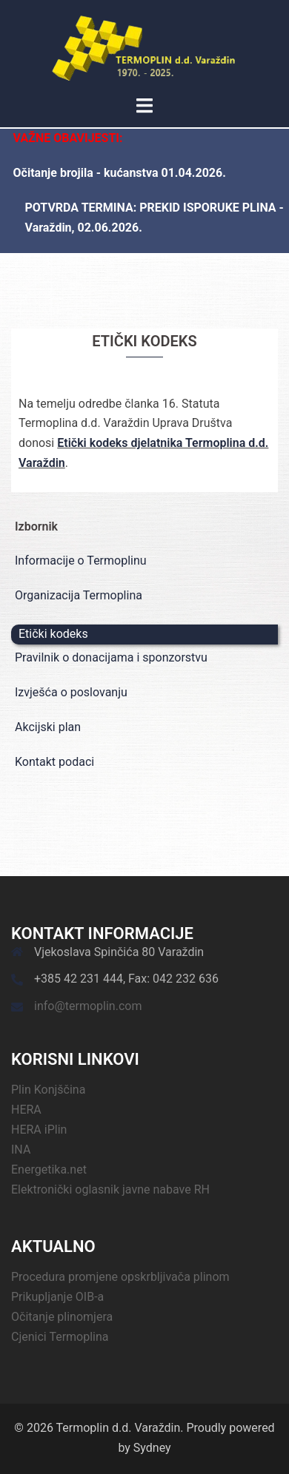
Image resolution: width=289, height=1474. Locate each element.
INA (20, 1149)
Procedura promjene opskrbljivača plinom (120, 1277)
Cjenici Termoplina (60, 1337)
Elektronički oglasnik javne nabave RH (110, 1189)
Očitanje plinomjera (62, 1317)
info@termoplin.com (88, 1006)
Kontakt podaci (54, 762)
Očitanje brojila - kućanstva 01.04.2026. (119, 173)
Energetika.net (49, 1169)
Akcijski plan (48, 727)
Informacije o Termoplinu (81, 560)
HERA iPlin (39, 1130)
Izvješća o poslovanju (71, 692)
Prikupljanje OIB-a (57, 1297)
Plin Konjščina (48, 1090)
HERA (26, 1110)
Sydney (152, 1448)
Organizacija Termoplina (78, 595)
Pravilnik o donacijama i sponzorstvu (111, 657)
